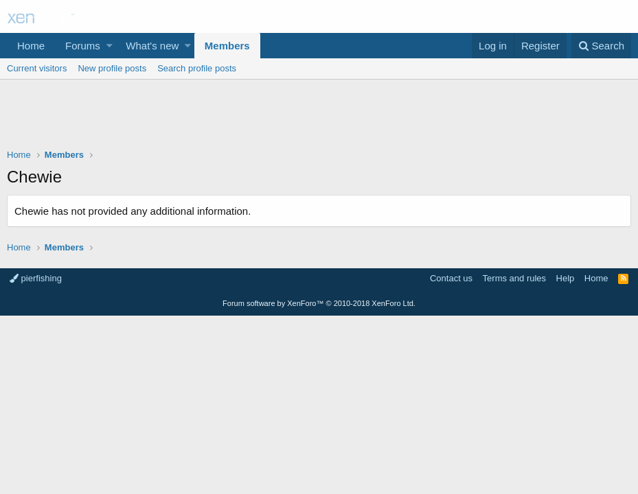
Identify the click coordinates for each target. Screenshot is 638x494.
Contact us (451, 278)
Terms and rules (514, 278)
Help (565, 278)
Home (31, 45)
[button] (109, 45)
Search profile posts (196, 68)
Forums (82, 45)
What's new (152, 45)
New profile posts (112, 68)
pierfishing (36, 278)
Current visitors (37, 68)
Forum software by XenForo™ (319, 303)
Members (227, 45)
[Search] (601, 45)
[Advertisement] (319, 117)
